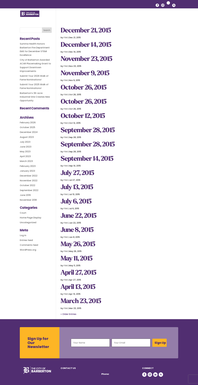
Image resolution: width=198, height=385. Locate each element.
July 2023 (25, 141)
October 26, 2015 (83, 88)
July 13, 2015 (77, 187)
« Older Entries (68, 314)
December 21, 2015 (86, 31)
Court (23, 212)
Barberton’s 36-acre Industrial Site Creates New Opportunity (35, 97)
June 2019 (25, 195)
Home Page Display (30, 217)
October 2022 (27, 185)
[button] (176, 17)
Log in (23, 235)
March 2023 (26, 161)
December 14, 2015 (86, 45)
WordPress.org (28, 249)
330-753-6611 (117, 374)
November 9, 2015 (85, 73)
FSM (65, 37)
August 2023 (27, 137)
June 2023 (25, 146)
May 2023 (25, 151)
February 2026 (28, 122)
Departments (147, 16)
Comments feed (29, 245)
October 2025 (27, 127)
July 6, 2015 (76, 202)
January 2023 (27, 171)
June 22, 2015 (78, 216)
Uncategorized (28, 222)
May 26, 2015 (78, 244)
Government (126, 16)
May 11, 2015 (76, 259)
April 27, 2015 (78, 273)
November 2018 (28, 200)
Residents (88, 16)
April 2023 (25, 156)
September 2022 (29, 190)
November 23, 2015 (86, 59)
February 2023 (28, 166)
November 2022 (28, 180)
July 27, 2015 (77, 173)
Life (74, 16)
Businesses (107, 16)
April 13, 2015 (78, 287)
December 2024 (29, 132)
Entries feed (26, 240)
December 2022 (28, 175)
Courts (165, 16)
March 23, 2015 (81, 301)
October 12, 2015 (83, 116)
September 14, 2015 (87, 159)
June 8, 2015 (77, 230)
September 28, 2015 (88, 130)
